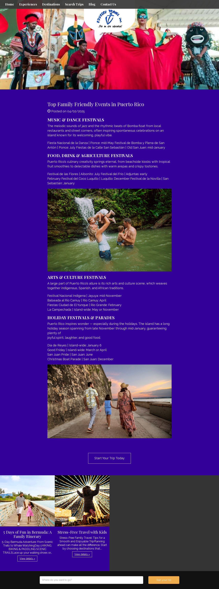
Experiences (28, 4)
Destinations (51, 4)
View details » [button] (27, 558)
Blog (92, 4)
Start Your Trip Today (109, 458)
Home (9, 4)
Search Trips (74, 4)
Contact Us (108, 4)
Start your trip (163, 580)
